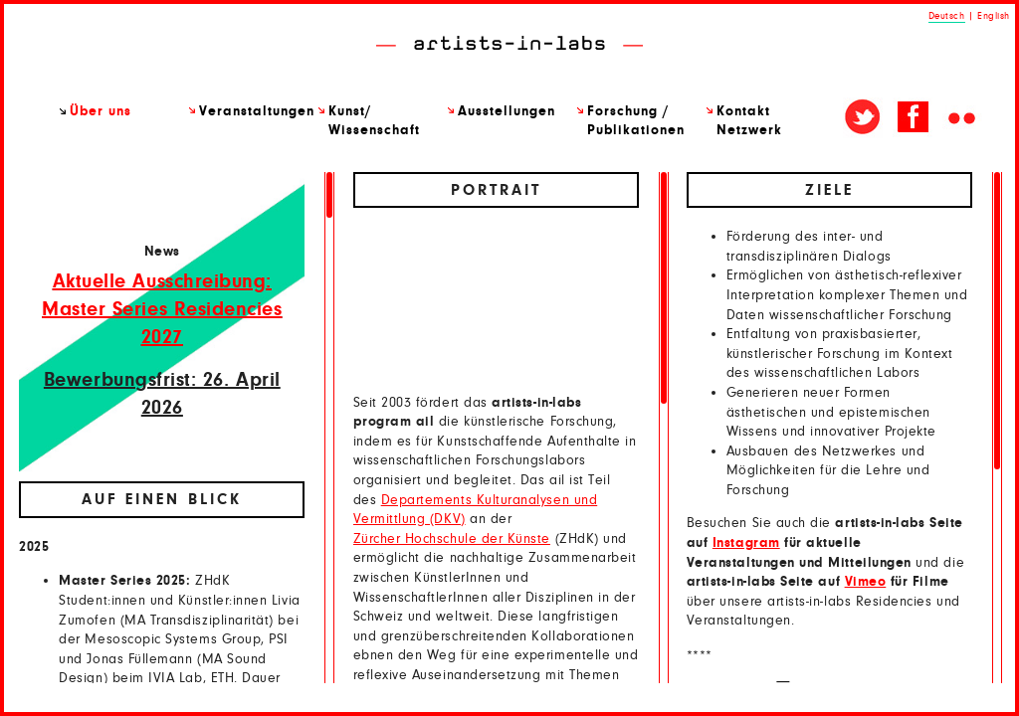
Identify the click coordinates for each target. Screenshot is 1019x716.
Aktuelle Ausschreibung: (162, 280)
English (993, 16)
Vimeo (866, 582)
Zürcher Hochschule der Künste (451, 539)
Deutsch (946, 16)
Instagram (746, 543)
